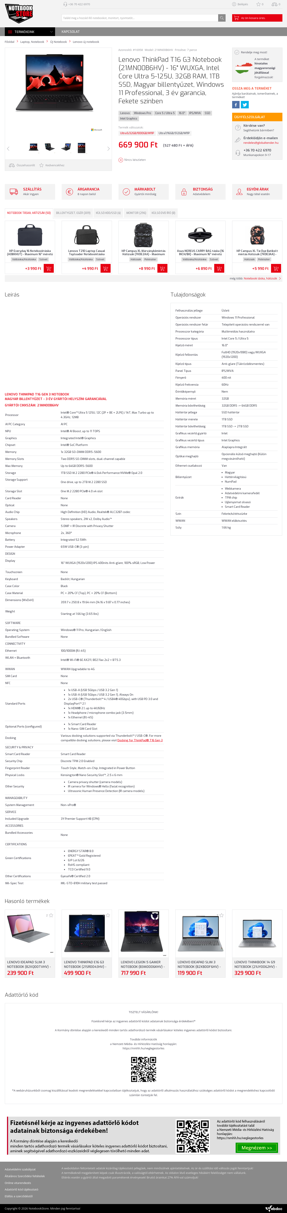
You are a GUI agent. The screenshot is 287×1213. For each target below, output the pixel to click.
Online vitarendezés (18, 1183)
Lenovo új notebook (86, 42)
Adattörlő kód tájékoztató (21, 1189)
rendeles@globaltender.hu (261, 143)
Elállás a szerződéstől (19, 1196)
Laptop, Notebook (32, 42)
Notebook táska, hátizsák (260, 278)
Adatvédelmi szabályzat (20, 1169)
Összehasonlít (22, 165)
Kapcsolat (71, 31)
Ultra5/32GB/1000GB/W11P (137, 133)
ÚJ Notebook (58, 42)
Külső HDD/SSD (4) (108, 213)
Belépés (243, 4)
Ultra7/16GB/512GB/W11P (174, 133)
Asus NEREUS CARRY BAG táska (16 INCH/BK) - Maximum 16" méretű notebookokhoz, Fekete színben (200, 254)
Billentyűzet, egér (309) (73, 213)
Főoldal (9, 42)
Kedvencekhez (51, 165)
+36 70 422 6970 (79, 4)
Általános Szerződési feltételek (25, 1176)
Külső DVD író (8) (163, 213)
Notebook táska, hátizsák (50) (29, 213)
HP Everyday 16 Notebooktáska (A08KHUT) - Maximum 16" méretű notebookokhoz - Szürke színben (30, 254)
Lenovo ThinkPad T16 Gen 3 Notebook (37, 394)
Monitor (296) (136, 213)
